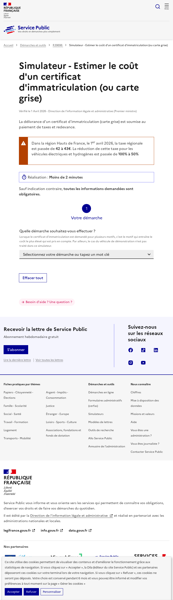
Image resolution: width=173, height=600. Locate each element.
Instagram (130, 362)
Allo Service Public (100, 438)
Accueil (8, 45)
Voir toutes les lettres (49, 360)
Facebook (130, 350)
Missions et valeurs (142, 414)
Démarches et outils (33, 45)
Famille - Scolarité (15, 406)
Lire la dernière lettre (17, 360)
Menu (166, 9)
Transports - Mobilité (17, 438)
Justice (50, 406)
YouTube (143, 362)
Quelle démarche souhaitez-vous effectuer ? (86, 238)
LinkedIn (155, 350)
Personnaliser (52, 592)
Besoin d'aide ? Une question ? (49, 302)
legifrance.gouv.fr (19, 530)
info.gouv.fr (52, 530)
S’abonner (16, 349)
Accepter (13, 592)
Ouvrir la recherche (157, 6)
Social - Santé (12, 414)
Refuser (31, 592)
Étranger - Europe (57, 414)
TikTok (143, 350)
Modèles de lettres (100, 422)
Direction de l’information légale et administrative (71, 515)
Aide (134, 422)
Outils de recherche (101, 430)
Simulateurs (95, 414)
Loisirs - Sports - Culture (61, 422)
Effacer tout (33, 278)
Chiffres (136, 392)
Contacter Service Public (147, 452)
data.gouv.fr (80, 530)
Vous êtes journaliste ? (145, 444)
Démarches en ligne (101, 392)
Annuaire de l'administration (106, 446)
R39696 (58, 45)
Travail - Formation (16, 422)
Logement (10, 430)
